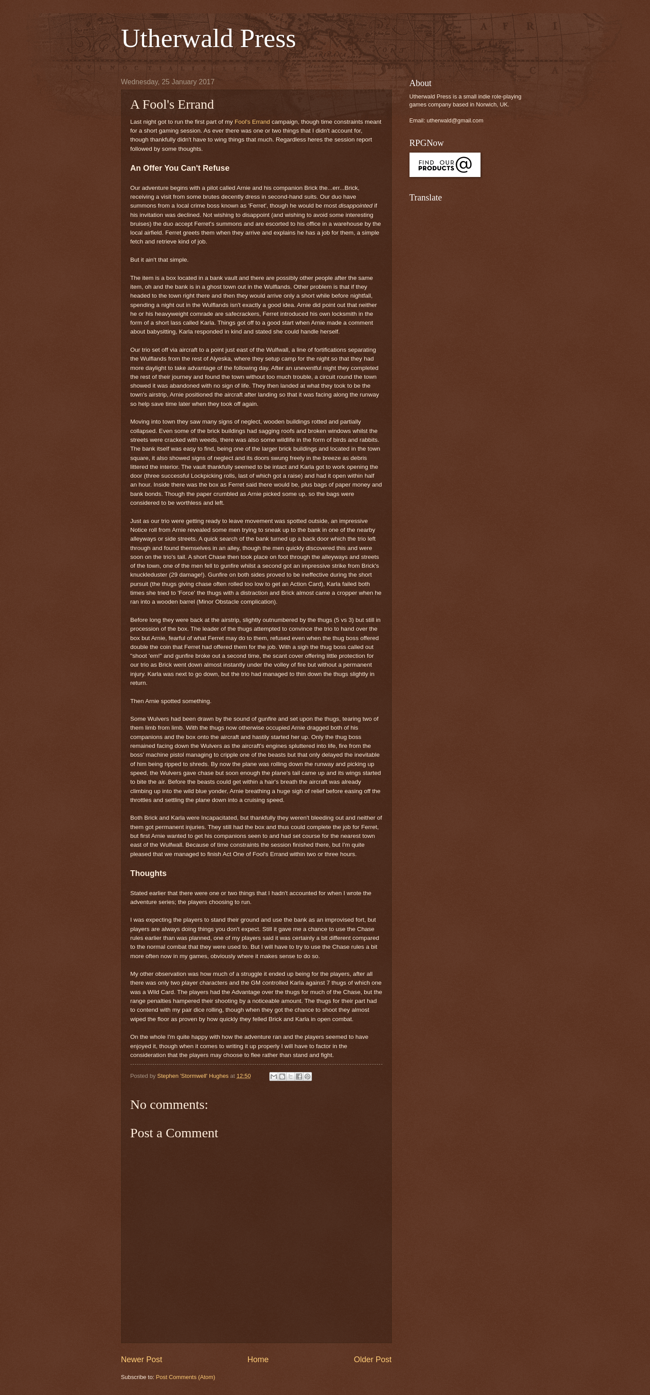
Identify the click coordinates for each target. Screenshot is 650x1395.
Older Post (372, 1359)
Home (257, 1359)
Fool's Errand (252, 121)
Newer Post (141, 1359)
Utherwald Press (208, 38)
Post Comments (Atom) (185, 1377)
